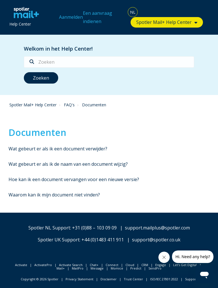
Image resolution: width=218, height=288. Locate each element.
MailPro (77, 268)
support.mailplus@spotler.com (157, 228)
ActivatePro (43, 265)
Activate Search (71, 265)
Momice (117, 268)
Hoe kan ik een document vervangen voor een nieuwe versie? (74, 179)
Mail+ (60, 268)
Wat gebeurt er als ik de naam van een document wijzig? (68, 164)
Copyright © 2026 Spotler (39, 279)
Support (191, 279)
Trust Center (133, 279)
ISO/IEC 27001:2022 (164, 279)
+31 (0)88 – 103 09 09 (94, 228)
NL (132, 12)
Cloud (129, 265)
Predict (135, 268)
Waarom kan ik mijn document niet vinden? (54, 195)
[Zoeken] (109, 62)
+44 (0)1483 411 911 (102, 240)
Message (97, 268)
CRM (144, 265)
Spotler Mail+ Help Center (164, 22)
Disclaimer (108, 279)
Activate (21, 265)
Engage (160, 265)
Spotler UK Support (58, 240)
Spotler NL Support (49, 228)
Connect (112, 265)
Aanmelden (71, 17)
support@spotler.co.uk (156, 240)
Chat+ (94, 265)
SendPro (155, 268)
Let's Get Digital (185, 265)
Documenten (94, 104)
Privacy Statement (79, 279)
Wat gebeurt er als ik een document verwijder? (58, 149)
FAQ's (69, 104)
